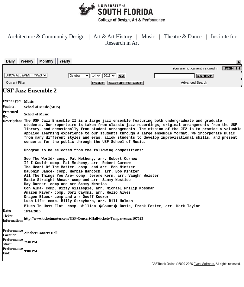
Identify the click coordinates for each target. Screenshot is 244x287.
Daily (10, 61)
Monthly (46, 61)
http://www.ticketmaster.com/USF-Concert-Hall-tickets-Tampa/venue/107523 (83, 236)
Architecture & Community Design (46, 37)
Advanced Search (194, 82)
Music (148, 37)
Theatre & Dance (183, 37)
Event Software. (204, 282)
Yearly (64, 61)
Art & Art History (112, 37)
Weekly (27, 61)
